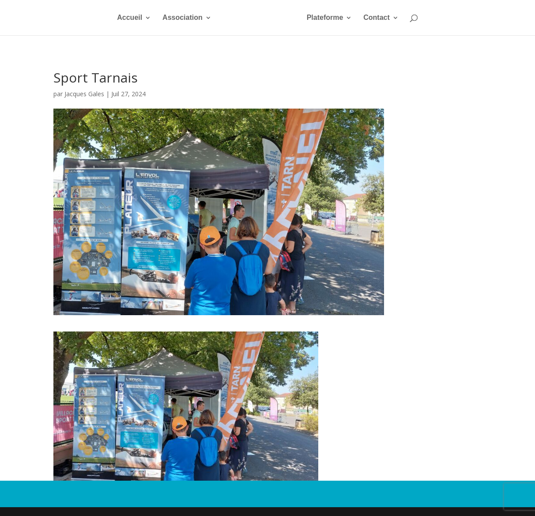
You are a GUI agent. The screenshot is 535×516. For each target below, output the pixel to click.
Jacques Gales (84, 94)
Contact (376, 18)
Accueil (129, 18)
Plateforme (325, 18)
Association (182, 18)
